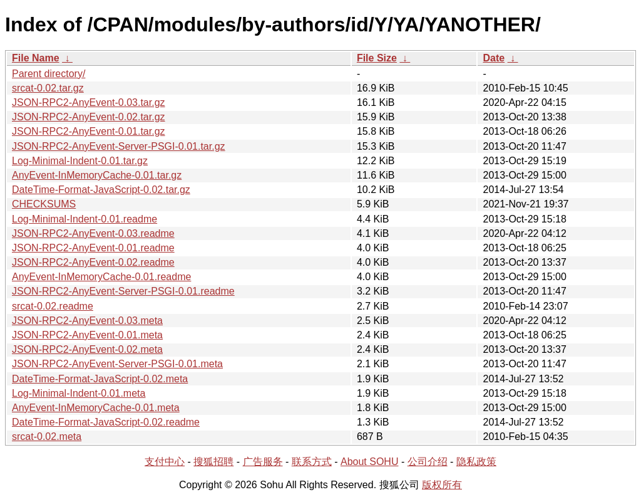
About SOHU (369, 461)
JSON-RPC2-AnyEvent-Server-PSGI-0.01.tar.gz (118, 146)
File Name (35, 58)
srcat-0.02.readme (52, 306)
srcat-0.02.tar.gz (48, 88)
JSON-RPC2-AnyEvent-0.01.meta (87, 335)
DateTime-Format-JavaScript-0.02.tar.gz (101, 189)
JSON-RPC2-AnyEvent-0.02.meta (87, 349)
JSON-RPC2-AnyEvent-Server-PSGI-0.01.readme (123, 291)
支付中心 (165, 461)
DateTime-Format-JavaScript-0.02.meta (100, 379)
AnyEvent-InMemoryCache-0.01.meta (96, 407)
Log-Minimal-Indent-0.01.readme (84, 219)
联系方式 (312, 461)
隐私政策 (476, 461)
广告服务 (263, 461)
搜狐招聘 (213, 461)
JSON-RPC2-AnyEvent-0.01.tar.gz (88, 131)
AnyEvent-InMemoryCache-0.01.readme (101, 276)
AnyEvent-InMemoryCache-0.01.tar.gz (97, 175)
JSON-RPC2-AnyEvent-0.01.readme (93, 248)
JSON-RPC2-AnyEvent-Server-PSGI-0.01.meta (117, 363)
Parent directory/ (48, 73)
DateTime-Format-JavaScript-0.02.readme (106, 422)
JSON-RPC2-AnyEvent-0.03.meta (87, 320)
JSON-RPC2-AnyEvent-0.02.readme (93, 262)
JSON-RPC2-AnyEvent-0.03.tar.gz (88, 102)
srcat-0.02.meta (46, 436)
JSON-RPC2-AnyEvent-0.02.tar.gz (88, 117)
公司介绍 (428, 461)
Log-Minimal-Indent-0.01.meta (78, 393)
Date (494, 58)
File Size (377, 58)
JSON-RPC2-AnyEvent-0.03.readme (93, 233)
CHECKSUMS (44, 204)
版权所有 (442, 484)
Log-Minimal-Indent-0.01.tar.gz (80, 160)
